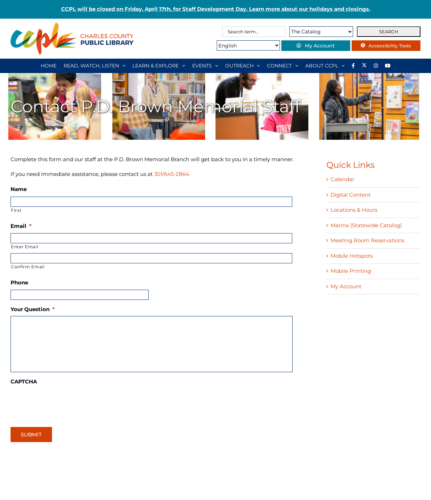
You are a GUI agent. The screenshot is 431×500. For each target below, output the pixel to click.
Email (21, 226)
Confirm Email (28, 266)
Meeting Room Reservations (367, 240)
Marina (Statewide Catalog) (366, 225)
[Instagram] (375, 66)
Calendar (342, 179)
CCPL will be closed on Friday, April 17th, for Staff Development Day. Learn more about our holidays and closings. (215, 9)
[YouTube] (387, 66)
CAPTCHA (24, 381)
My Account (346, 286)
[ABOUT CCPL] (325, 66)
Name (19, 189)
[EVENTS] (205, 66)
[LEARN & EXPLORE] (159, 66)
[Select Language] (245, 45)
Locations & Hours (354, 209)
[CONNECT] (282, 66)
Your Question (33, 309)
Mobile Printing (351, 271)
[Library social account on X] (364, 66)
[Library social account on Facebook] (353, 66)
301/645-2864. (172, 174)
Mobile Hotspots (352, 255)
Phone (19, 282)
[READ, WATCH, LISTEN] (94, 66)
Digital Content (351, 194)
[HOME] (48, 66)
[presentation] (64, 402)
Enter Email (24, 246)
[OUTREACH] (242, 66)
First (16, 210)
